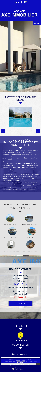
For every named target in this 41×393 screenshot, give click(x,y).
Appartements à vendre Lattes (11, 272)
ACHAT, (10, 179)
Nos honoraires (19, 381)
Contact (20, 324)
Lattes (29, 205)
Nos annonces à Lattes (10, 245)
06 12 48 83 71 (20, 318)
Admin (27, 381)
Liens (24, 381)
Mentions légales (12, 381)
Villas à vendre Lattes (31, 258)
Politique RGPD (20, 383)
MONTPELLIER (7, 201)
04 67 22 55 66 (20, 305)
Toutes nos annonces (33, 381)
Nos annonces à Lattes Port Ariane (12, 258)
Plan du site (5, 381)
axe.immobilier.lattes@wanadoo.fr (20, 308)
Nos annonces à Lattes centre (29, 245)
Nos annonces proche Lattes (30, 272)
